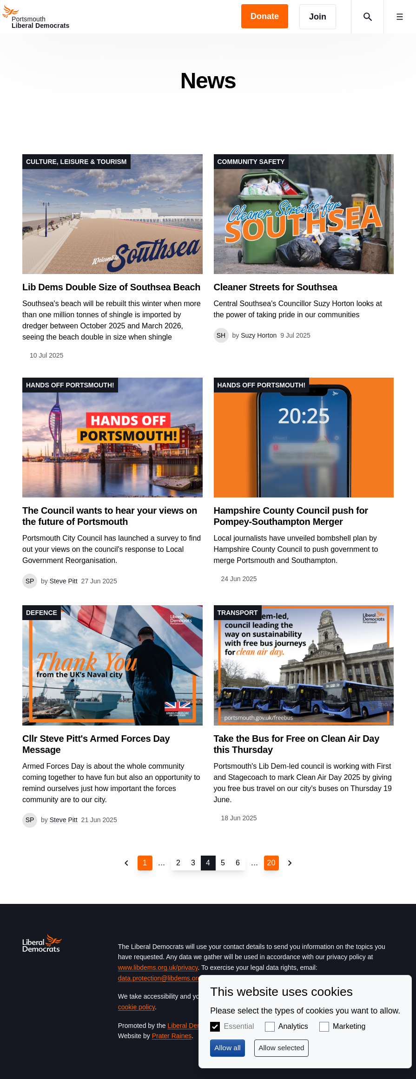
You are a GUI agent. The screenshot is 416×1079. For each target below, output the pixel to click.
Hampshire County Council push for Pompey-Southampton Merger (291, 516)
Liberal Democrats (193, 1025)
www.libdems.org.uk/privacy (158, 967)
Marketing (349, 1026)
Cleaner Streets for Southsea (275, 287)
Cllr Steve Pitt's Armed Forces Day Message (96, 744)
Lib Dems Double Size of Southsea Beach (111, 287)
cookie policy (136, 1007)
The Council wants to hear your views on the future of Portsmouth (109, 516)
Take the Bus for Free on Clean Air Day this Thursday (296, 744)
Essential (239, 1026)
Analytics (293, 1026)
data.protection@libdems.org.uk (164, 978)
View (112, 257)
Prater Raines (172, 1036)
